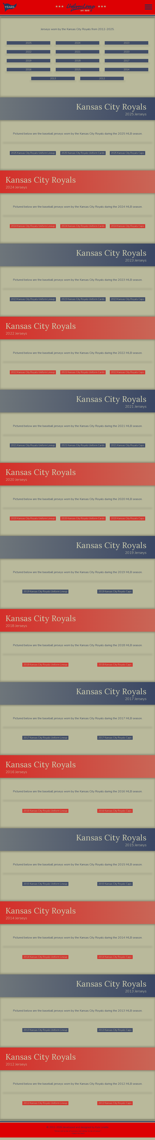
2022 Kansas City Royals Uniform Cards (83, 373)
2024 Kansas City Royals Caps (128, 226)
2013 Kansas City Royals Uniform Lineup (45, 1032)
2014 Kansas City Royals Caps (115, 959)
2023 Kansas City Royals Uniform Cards (83, 299)
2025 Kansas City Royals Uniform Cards (83, 153)
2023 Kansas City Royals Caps (128, 299)
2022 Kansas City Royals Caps (128, 373)
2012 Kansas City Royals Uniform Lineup (45, 1105)
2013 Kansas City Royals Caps (115, 1032)
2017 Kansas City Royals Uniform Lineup (45, 739)
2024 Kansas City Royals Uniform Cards (83, 226)
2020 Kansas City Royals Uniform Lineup (33, 519)
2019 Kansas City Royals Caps (115, 592)
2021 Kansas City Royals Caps (128, 446)
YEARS (10, 7)
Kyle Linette (102, 1129)
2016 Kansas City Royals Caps (115, 812)
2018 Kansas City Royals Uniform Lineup (45, 666)
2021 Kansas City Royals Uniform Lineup (33, 446)
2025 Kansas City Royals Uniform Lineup (33, 153)
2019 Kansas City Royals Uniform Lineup (45, 592)
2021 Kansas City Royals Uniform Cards (83, 446)
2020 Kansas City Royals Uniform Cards (83, 519)
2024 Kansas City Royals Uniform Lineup (33, 226)
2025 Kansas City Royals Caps (128, 153)
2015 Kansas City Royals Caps (115, 886)
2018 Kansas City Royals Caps (115, 666)
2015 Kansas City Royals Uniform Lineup (45, 886)
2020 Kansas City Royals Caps (128, 519)
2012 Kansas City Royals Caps (115, 1105)
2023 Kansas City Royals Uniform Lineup (33, 299)
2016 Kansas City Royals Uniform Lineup (45, 812)
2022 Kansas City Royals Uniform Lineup (33, 373)
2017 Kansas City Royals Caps (115, 739)
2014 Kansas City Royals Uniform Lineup (45, 959)
